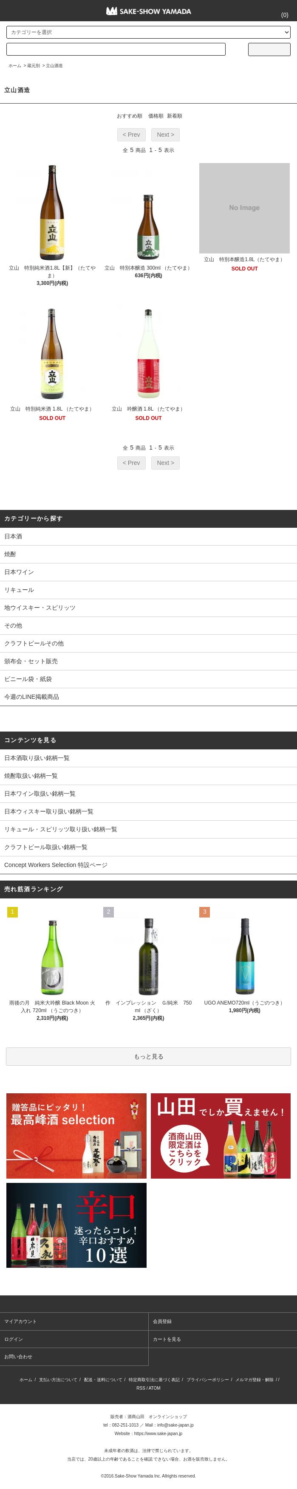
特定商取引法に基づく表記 (154, 1379)
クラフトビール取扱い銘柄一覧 (46, 847)
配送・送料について (103, 1379)
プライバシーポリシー (208, 1379)
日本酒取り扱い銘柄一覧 (37, 757)
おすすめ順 (129, 116)
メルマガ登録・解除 (254, 1379)
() (280, 14)
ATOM (155, 1388)
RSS (140, 1388)
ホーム (14, 65)
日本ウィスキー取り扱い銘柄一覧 (48, 811)
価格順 (156, 116)
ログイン (13, 1339)
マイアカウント (20, 1321)
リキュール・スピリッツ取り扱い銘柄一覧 (60, 829)
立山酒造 (54, 65)
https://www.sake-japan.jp (158, 1433)
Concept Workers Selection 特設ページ (55, 864)
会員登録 (162, 1321)
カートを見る (167, 1339)
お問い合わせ (18, 1356)
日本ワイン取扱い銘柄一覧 (40, 793)
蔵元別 (33, 65)
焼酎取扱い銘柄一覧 (31, 775)
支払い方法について (58, 1379)
